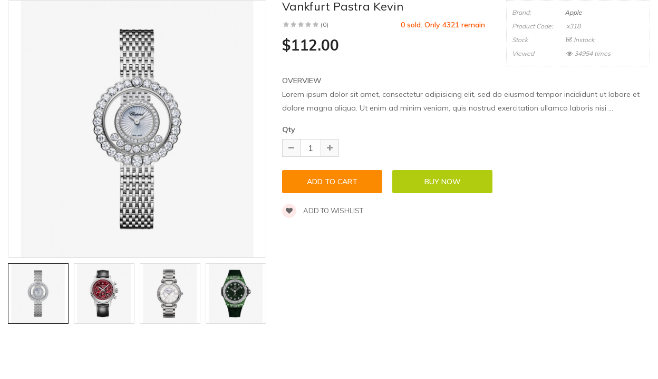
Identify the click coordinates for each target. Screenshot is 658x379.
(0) (324, 24)
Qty (288, 129)
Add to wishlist (322, 210)
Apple (573, 12)
